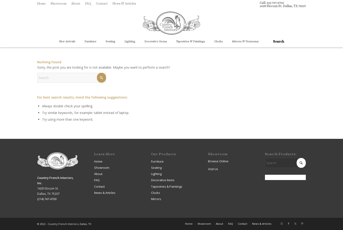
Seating (156, 168)
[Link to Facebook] (288, 223)
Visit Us (213, 169)
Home (41, 3)
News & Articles (124, 3)
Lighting (156, 174)
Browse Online (218, 161)
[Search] (277, 41)
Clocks (155, 193)
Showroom (58, 3)
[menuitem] (42, 3)
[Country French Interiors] (171, 24)
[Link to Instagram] (281, 223)
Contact (102, 3)
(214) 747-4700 (46, 199)
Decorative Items (162, 180)
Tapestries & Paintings (166, 186)
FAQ (88, 3)
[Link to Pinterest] (302, 223)
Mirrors (156, 199)
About (75, 3)
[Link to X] (295, 223)
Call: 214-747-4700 (272, 3)
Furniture (157, 161)
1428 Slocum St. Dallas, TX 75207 (283, 6)
